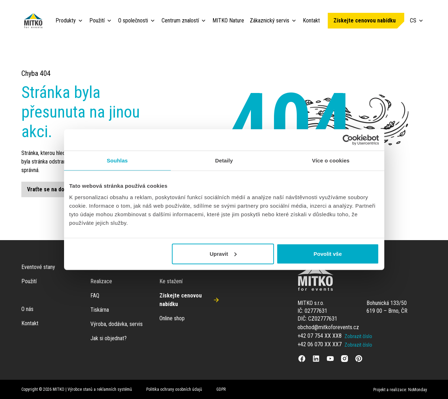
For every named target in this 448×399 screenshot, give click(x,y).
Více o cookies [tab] (331, 160)
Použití (97, 20)
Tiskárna (99, 309)
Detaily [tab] (224, 160)
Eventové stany (38, 267)
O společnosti (133, 20)
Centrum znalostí (180, 20)
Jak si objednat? (108, 338)
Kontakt (311, 20)
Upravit (223, 253)
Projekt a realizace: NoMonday (400, 389)
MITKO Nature (228, 20)
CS (417, 20)
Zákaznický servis (269, 20)
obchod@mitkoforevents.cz (328, 327)
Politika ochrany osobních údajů (174, 389)
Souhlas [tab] (117, 160)
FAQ (94, 295)
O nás (27, 309)
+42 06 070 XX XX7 (319, 344)
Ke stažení (171, 281)
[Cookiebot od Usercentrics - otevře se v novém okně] (348, 140)
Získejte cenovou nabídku (364, 20)
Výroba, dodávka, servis (116, 324)
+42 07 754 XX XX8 (319, 335)
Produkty (66, 20)
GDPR (221, 389)
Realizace (101, 281)
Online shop (172, 318)
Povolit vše (327, 253)
